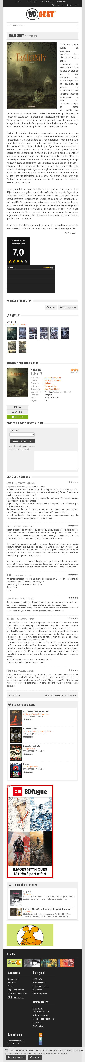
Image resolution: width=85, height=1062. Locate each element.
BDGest (19, 2)
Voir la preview (68, 307)
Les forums (38, 1008)
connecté (27, 446)
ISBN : (33, 397)
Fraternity (16, 35)
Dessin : (34, 380)
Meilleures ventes (16, 997)
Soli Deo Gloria (30, 728)
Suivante (71, 695)
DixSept (10, 618)
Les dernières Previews (25, 885)
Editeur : (34, 394)
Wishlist (17, 412)
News (10, 986)
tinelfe (10, 670)
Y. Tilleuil (71, 233)
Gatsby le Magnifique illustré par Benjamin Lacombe (47, 909)
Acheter (17, 417)
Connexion (72, 5)
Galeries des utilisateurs (43, 1019)
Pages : (34, 400)
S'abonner (37, 989)
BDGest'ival (38, 1026)
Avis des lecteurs (40, 1015)
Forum (50, 307)
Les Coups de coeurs (23, 704)
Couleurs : (35, 383)
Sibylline (27, 891)
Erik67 (9, 526)
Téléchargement (40, 986)
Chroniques (13, 979)
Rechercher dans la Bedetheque (16, 1042)
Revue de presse (40, 993)
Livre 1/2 (11, 321)
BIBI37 (10, 575)
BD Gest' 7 (37, 979)
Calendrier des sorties (17, 993)
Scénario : (35, 377)
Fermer (34, 1057)
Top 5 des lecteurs (41, 1011)
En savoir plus (16, 1057)
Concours (37, 1022)
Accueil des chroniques (55, 695)
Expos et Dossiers (16, 989)
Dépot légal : (36, 392)
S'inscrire (57, 5)
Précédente (14, 695)
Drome (26, 764)
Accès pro (61, 2)
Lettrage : (35, 386)
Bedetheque (31, 2)
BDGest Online (47, 2)
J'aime (17, 407)
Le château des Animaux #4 (35, 711)
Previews (12, 982)
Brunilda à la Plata (31, 746)
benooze (10, 598)
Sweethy (10, 482)
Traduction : (36, 389)
